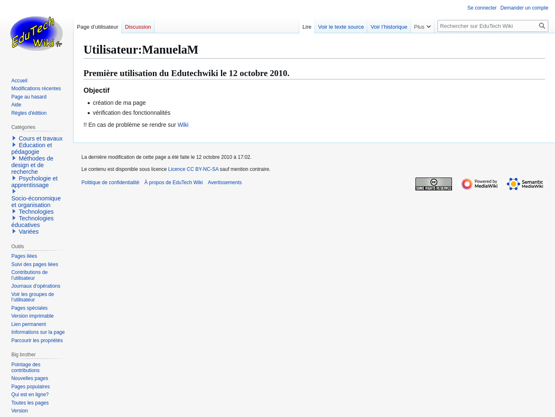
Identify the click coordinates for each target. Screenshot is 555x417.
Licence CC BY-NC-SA (193, 169)
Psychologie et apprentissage (34, 181)
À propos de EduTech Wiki (173, 182)
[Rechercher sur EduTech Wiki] (492, 26)
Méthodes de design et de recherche (32, 165)
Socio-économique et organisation (36, 201)
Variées (29, 231)
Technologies (36, 211)
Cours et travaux (41, 138)
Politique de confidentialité (110, 182)
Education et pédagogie (31, 148)
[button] (14, 138)
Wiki (182, 124)
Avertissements (225, 182)
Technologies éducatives (32, 221)
